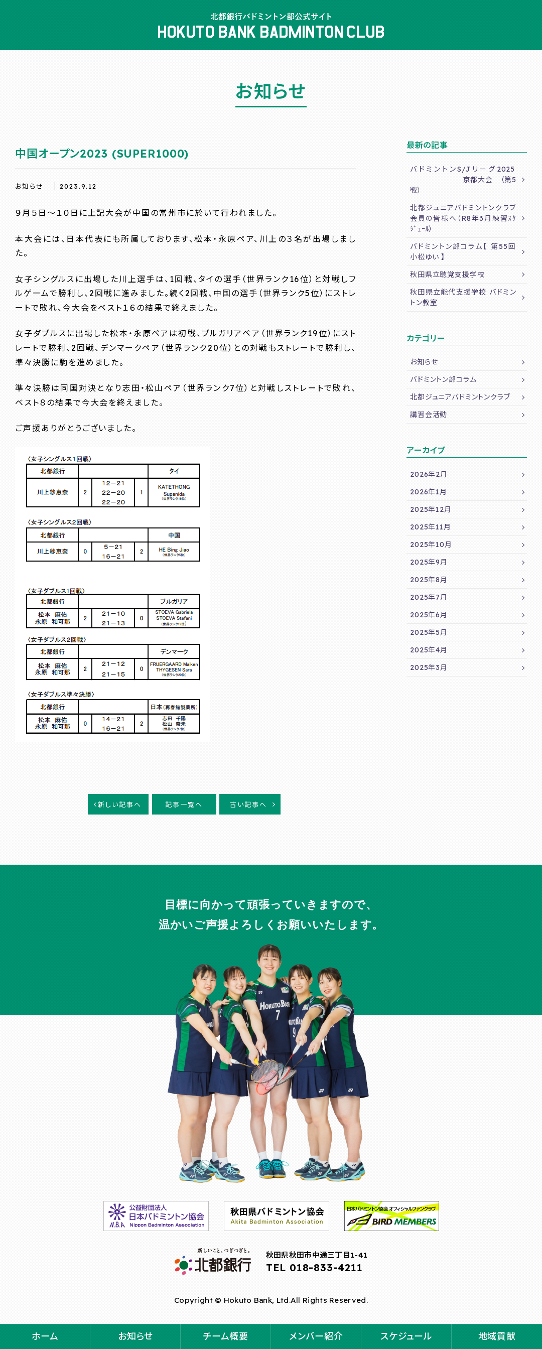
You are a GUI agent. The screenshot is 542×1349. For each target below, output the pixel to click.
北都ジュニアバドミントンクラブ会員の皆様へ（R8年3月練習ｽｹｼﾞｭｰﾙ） (463, 218)
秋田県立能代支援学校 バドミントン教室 (463, 297)
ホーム (45, 1336)
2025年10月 (431, 544)
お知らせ (135, 1336)
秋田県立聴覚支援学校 (447, 274)
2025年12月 (431, 509)
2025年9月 (429, 562)
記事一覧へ (184, 804)
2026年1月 (428, 491)
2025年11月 (430, 526)
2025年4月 (429, 649)
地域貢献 (497, 1336)
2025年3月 (429, 667)
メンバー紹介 (316, 1336)
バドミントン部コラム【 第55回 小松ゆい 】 (467, 251)
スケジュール (406, 1336)
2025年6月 (429, 614)
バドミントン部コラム (443, 379)
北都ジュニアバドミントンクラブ (460, 396)
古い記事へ (248, 804)
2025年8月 (429, 579)
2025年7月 (429, 597)
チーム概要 (225, 1336)
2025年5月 (429, 632)
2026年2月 (429, 474)
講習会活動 (428, 414)
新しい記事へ (120, 804)
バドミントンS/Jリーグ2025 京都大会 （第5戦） (463, 180)
